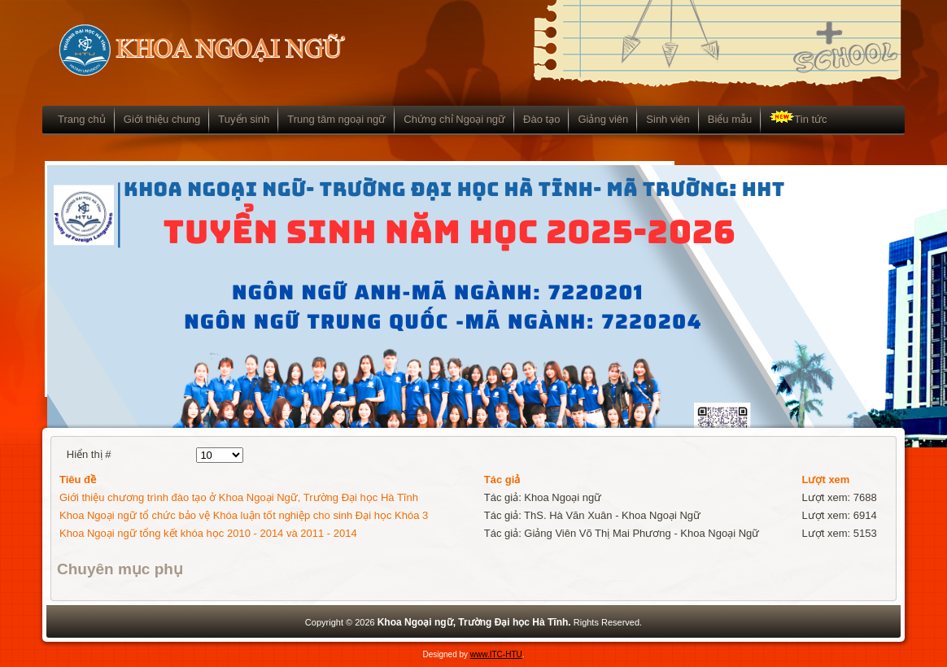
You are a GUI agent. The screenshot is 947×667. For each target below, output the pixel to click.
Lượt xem (826, 479)
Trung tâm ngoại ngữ (336, 119)
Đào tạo (541, 119)
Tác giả (502, 479)
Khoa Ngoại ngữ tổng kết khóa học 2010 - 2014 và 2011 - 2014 (208, 533)
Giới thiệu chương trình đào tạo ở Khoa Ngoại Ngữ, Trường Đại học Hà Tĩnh (238, 497)
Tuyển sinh (243, 119)
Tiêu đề (77, 479)
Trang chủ (82, 119)
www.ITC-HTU (496, 654)
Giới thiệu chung (162, 119)
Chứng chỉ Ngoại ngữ (454, 119)
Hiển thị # (89, 454)
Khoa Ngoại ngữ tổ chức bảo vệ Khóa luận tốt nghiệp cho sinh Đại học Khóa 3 (243, 515)
